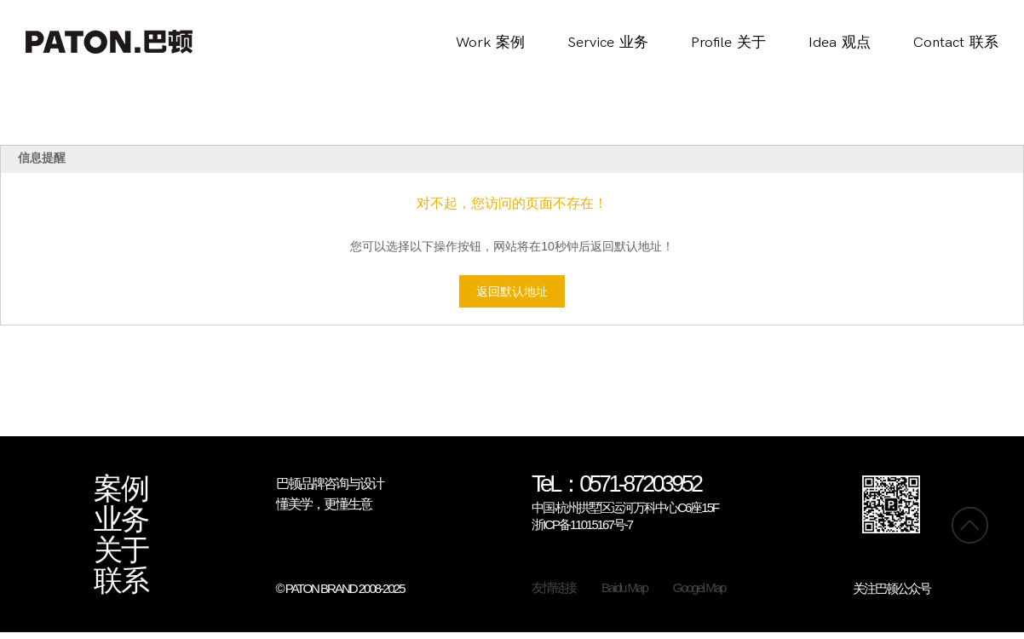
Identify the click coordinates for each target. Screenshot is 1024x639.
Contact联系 (955, 42)
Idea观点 (839, 42)
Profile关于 (728, 42)
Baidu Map (624, 587)
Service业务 (607, 42)
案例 (121, 489)
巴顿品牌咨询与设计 (329, 483)
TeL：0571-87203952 (616, 485)
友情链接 (554, 587)
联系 (121, 581)
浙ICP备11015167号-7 (582, 524)
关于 (121, 550)
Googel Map (699, 587)
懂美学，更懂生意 (323, 504)
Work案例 (490, 42)
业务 (121, 519)
